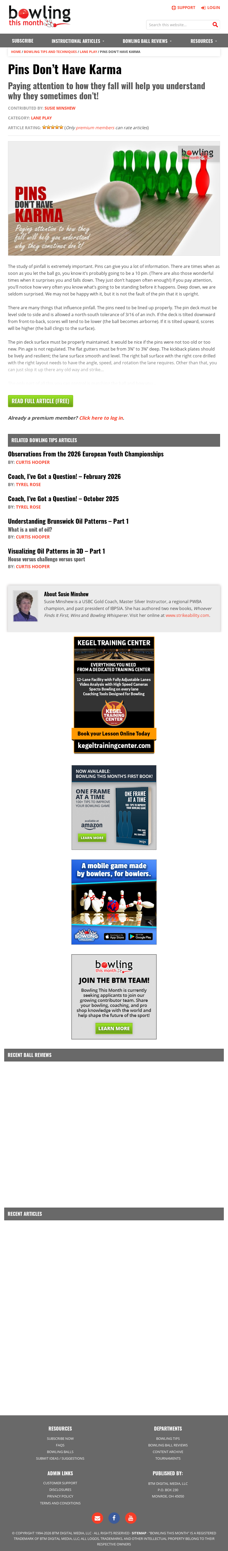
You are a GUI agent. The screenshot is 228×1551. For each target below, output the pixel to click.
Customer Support (60, 1480)
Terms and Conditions (60, 1500)
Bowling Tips (168, 1436)
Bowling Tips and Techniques (50, 51)
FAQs (60, 1442)
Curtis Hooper (33, 461)
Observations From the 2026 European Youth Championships (86, 453)
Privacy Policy (60, 1493)
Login (210, 7)
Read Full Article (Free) (40, 401)
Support (183, 8)
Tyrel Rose (28, 484)
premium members (95, 127)
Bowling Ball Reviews (168, 1442)
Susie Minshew (60, 108)
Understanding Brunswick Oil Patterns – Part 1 (68, 520)
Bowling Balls (60, 1449)
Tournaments (168, 1456)
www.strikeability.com (187, 614)
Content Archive (168, 1449)
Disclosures (60, 1487)
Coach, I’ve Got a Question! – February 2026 (64, 475)
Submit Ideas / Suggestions (60, 1456)
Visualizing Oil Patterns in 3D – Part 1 (56, 549)
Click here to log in (101, 417)
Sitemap (139, 1530)
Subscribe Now (60, 1436)
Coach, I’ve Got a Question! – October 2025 (63, 497)
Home (16, 51)
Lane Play (88, 51)
